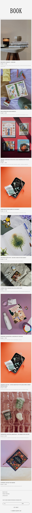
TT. (7, 495)
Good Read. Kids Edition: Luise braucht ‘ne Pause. (12, 336)
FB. (6, 495)
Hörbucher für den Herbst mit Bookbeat (10, 209)
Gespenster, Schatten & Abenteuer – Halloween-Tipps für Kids (15, 434)
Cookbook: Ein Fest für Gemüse (8, 482)
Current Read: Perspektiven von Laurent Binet (11, 288)
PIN (3, 495)
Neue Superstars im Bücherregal (8, 111)
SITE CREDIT (16, 507)
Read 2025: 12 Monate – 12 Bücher (8, 62)
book (16, 11)
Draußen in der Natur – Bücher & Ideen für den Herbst (13, 257)
